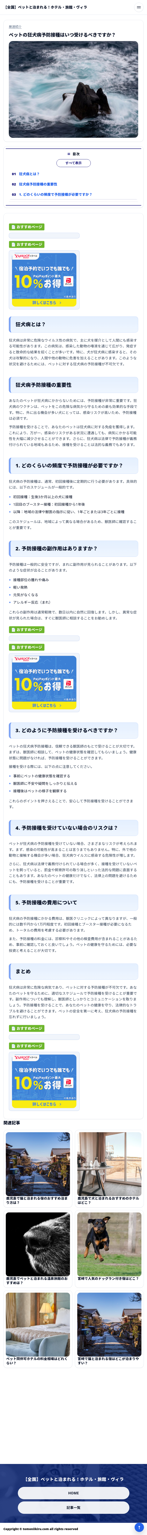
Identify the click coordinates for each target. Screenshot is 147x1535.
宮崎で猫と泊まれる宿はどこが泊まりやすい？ (108, 1363)
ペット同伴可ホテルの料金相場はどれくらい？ (37, 1363)
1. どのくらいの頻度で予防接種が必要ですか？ (55, 197)
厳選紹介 (15, 26)
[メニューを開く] (139, 7)
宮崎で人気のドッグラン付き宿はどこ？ (108, 1281)
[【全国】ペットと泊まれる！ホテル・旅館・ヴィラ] (45, 7)
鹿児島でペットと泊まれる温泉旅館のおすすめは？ (37, 1283)
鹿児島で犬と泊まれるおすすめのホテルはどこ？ (108, 1203)
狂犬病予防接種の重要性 (38, 187)
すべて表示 (73, 166)
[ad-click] (44, 237)
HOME (73, 1493)
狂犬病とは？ (29, 177)
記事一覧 (73, 1507)
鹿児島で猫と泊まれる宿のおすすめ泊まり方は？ (37, 1203)
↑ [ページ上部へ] (139, 1527)
